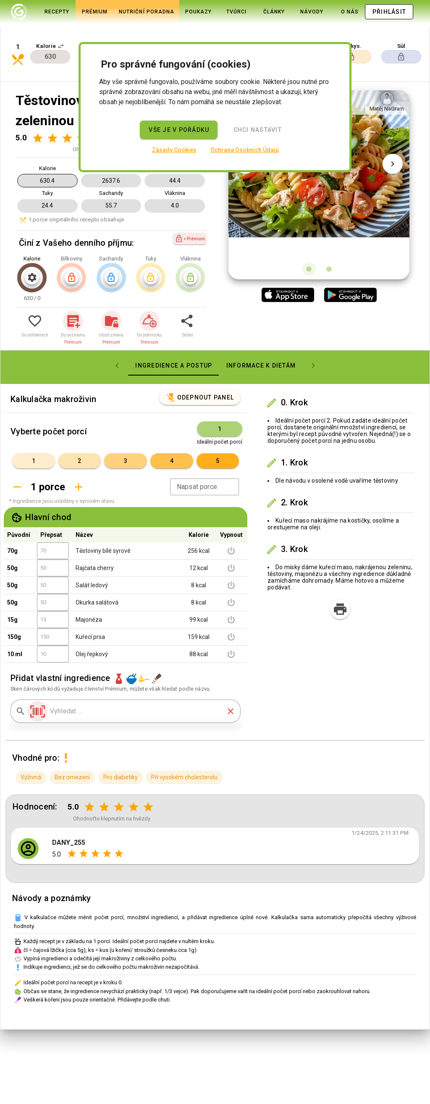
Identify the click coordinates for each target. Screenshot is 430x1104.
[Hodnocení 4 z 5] (133, 778)
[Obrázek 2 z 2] (329, 240)
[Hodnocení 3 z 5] (67, 109)
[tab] (41, 12)
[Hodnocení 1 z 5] (37, 109)
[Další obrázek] (393, 156)
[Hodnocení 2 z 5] (52, 109)
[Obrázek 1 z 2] (309, 240)
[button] (61, 30)
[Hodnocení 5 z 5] (148, 778)
